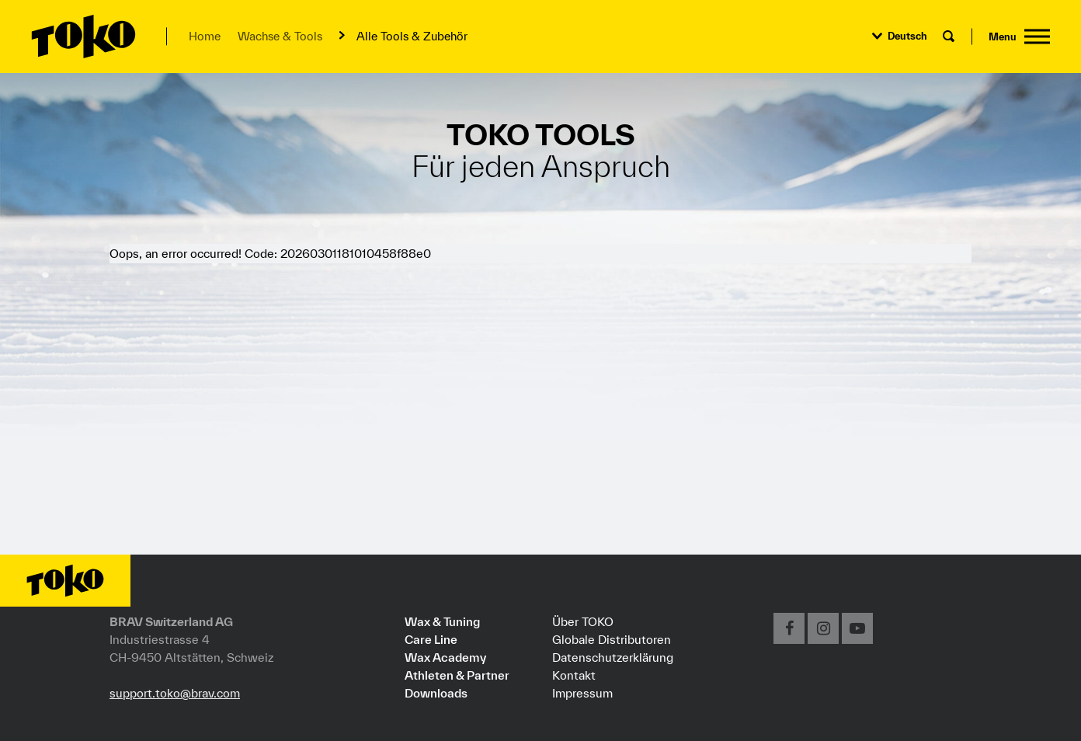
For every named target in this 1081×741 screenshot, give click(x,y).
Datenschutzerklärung (612, 657)
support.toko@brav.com (174, 693)
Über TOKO (582, 621)
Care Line (431, 639)
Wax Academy (445, 657)
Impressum (582, 693)
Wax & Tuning (442, 621)
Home (205, 36)
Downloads (436, 693)
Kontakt (574, 675)
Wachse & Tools (280, 36)
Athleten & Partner (457, 675)
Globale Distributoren (611, 639)
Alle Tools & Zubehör (412, 36)
